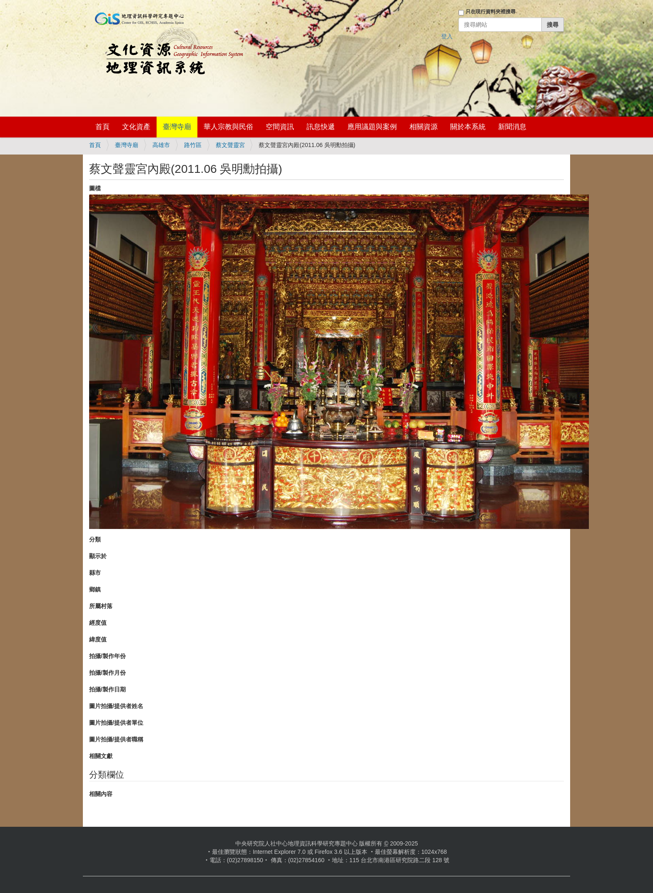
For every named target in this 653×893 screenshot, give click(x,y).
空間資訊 (280, 127)
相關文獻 (100, 756)
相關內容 (100, 794)
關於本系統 (468, 127)
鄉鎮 (95, 589)
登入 (447, 36)
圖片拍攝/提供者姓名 (116, 706)
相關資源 (423, 127)
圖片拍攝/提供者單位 (116, 722)
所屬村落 (100, 606)
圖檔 (95, 188)
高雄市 (161, 145)
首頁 (102, 127)
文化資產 (136, 127)
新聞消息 (512, 127)
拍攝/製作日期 (107, 689)
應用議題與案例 (372, 127)
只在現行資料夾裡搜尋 (491, 12)
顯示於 (98, 556)
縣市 (95, 572)
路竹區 (193, 145)
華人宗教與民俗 (228, 127)
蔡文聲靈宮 (230, 145)
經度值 (98, 622)
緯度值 (98, 639)
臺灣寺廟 (177, 127)
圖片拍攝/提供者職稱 (116, 739)
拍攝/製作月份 (107, 672)
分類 (95, 539)
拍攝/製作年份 (107, 656)
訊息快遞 (321, 127)
